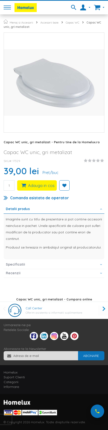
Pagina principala (6, 21)
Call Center (34, 308)
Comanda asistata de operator (39, 197)
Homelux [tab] (11, 372)
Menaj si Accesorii (21, 22)
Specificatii (15, 264)
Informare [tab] (11, 387)
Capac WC (72, 22)
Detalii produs (18, 209)
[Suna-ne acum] (97, 411)
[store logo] (25, 7)
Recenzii (13, 273)
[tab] (54, 209)
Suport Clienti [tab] (14, 377)
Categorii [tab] (11, 382)
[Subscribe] (91, 355)
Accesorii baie (49, 22)
